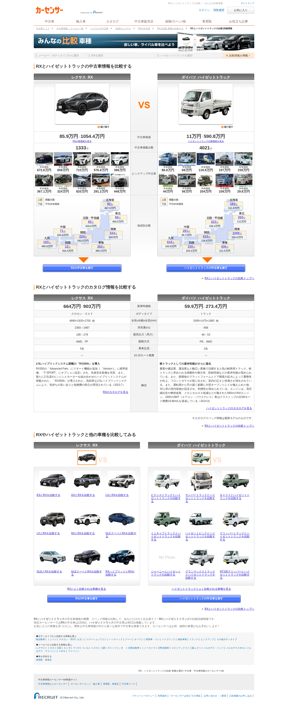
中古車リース (128, 684)
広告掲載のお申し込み (240, 696)
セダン (80, 639)
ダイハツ (112, 648)
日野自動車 (163, 648)
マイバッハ (73, 651)
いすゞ (122, 648)
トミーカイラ (148, 648)
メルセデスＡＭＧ (235, 648)
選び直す (103, 127)
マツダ (76, 648)
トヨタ (50, 648)
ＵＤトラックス (179, 648)
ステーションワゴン (96, 639)
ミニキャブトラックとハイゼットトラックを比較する (166, 536)
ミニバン (51, 639)
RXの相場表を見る (82, 141)
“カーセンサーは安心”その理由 (185, 696)
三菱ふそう (195, 648)
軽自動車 (40, 639)
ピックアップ (207, 639)
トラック (193, 639)
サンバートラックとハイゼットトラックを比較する (200, 498)
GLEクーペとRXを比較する (86, 573)
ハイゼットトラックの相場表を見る (206, 141)
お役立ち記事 (238, 21)
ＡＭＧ (62, 651)
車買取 (207, 21)
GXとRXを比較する (83, 495)
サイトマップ (247, 3)
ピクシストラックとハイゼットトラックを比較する (166, 498)
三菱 (103, 648)
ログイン (204, 10)
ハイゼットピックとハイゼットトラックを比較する (200, 536)
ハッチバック (116, 639)
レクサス (40, 648)
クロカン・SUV (67, 639)
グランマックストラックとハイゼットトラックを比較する (200, 574)
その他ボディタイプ (227, 639)
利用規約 (162, 696)
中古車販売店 (144, 21)
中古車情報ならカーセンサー (53, 684)
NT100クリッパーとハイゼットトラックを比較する (235, 574)
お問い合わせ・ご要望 (215, 696)
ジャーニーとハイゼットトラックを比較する (166, 573)
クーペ (128, 639)
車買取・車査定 (44, 660)
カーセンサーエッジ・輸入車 (85, 684)
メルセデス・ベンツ (213, 648)
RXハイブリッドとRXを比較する (120, 573)
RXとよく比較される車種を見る (86, 588)
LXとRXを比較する (48, 533)
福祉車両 (182, 639)
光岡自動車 (133, 648)
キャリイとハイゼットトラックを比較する (235, 496)
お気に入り (241, 10)
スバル (85, 648)
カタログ (112, 21)
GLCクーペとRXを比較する (121, 535)
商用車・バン (152, 639)
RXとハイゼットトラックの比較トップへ (229, 278)
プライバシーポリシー (143, 696)
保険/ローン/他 (175, 21)
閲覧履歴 (219, 10)
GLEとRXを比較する (49, 571)
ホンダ (67, 648)
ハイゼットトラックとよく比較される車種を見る (201, 588)
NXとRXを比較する (83, 533)
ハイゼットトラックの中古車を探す (205, 267)
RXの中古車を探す (82, 267)
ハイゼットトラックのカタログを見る (229, 408)
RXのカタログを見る (115, 392)
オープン (138, 639)
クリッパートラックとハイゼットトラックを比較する (235, 536)
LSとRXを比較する (117, 495)
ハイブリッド (168, 639)
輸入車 (81, 21)
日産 (59, 648)
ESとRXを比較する (48, 495)
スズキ (94, 648)
